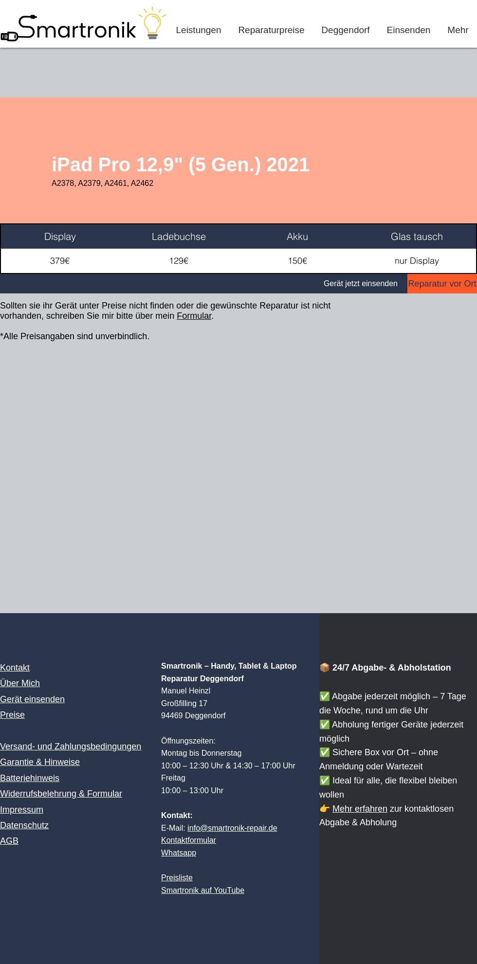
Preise (12, 715)
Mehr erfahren (359, 809)
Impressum (21, 810)
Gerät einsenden (32, 699)
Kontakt (15, 668)
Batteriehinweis (29, 778)
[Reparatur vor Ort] (442, 283)
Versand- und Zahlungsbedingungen (70, 746)
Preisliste (177, 877)
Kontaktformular (188, 840)
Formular (194, 316)
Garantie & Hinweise (40, 762)
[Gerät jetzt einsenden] (203, 283)
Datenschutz (24, 825)
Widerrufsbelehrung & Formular (61, 794)
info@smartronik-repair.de (232, 828)
